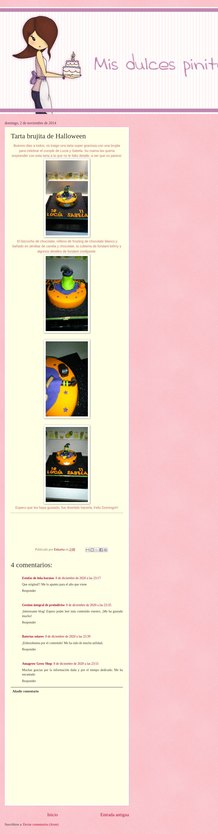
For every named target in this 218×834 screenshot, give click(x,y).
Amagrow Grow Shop (37, 663)
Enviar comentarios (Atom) (41, 824)
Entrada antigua (114, 814)
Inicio (52, 814)
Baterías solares (33, 636)
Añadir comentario (25, 691)
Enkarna (59, 549)
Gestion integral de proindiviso (43, 605)
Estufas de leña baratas (38, 578)
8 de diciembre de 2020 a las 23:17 (78, 578)
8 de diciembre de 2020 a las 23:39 (67, 636)
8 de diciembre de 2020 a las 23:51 (76, 663)
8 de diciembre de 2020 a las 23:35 (88, 605)
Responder (29, 590)
